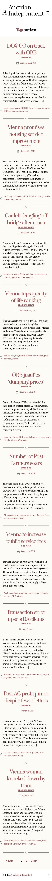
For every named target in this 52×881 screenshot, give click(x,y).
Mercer (29, 356)
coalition (24, 593)
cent (6, 196)
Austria (15, 274)
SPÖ (21, 199)
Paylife (46, 674)
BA (13, 674)
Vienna (15, 359)
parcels (35, 752)
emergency (42, 274)
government (44, 108)
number (47, 196)
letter (28, 752)
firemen (7, 277)
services (20, 111)
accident (7, 274)
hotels (22, 356)
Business (26, 57)
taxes (14, 755)
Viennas (24, 844)
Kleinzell (21, 277)
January (40, 515)
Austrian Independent (21, 875)
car (27, 274)
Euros (31, 108)
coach (17, 841)
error (39, 674)
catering (7, 108)
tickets (7, 440)
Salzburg (33, 437)
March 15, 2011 (27, 711)
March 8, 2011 (28, 795)
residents (44, 593)
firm (36, 108)
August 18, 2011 (28, 551)
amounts (7, 674)
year (27, 111)
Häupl (25, 196)
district (24, 841)
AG (5, 515)
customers (31, 674)
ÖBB (6, 111)
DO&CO (24, 108)
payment (8, 678)
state (48, 437)
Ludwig (40, 196)
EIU (16, 356)
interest (21, 752)
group (14, 277)
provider (16, 678)
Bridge (22, 274)
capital (7, 356)
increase (32, 515)
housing (32, 196)
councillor (17, 196)
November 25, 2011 (27, 392)
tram (44, 841)
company (16, 108)
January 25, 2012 (28, 63)
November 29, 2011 (27, 311)
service (12, 111)
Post (47, 515)
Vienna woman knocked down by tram (26, 779)
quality (7, 199)
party (35, 356)
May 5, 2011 (27, 629)
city (10, 196)
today (22, 518)
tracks (38, 841)
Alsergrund (8, 841)
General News (26, 227)
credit (23, 674)
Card (18, 674)
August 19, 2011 (28, 473)
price (46, 356)
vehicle (16, 844)
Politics (26, 546)
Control (33, 274)
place (41, 356)
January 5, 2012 (28, 151)
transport (8, 844)
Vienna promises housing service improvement (26, 134)
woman (32, 844)
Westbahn (22, 440)
